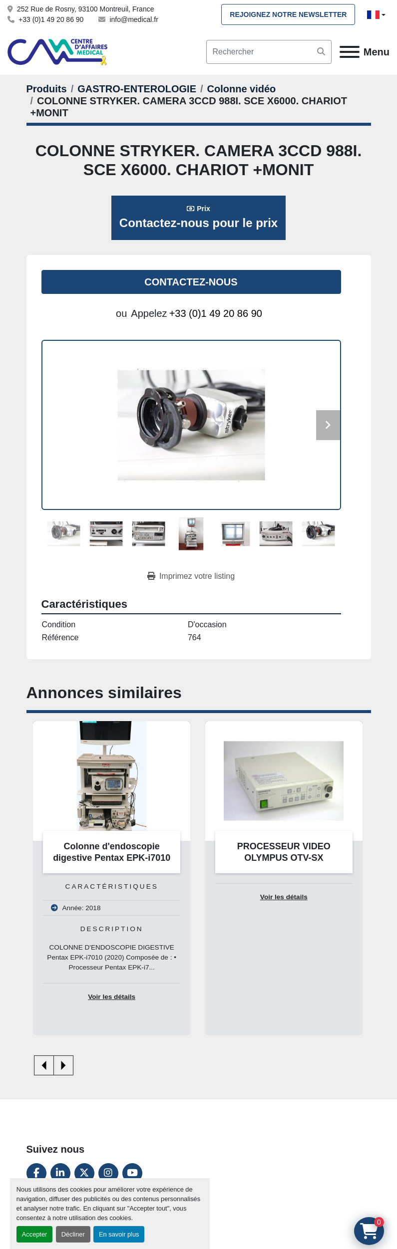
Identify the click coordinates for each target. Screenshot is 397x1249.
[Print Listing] (191, 576)
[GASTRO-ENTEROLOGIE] (136, 88)
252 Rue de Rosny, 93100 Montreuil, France (85, 9)
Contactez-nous (190, 281)
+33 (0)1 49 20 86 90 (50, 19)
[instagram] (108, 1173)
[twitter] (84, 1173)
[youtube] (132, 1173)
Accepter (34, 1234)
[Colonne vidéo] (241, 88)
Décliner (73, 1234)
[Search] (269, 52)
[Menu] (350, 52)
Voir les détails (111, 996)
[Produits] (46, 88)
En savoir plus (119, 1234)
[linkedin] (60, 1173)
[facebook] (36, 1173)
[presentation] (44, 1065)
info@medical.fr (133, 19)
